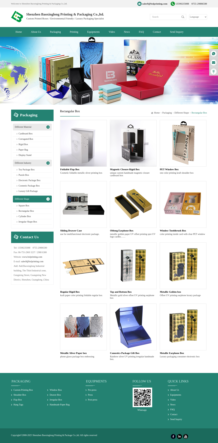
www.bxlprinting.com (32, 257)
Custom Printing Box (23, 390)
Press (90, 395)
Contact (174, 414)
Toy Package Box (27, 169)
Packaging (167, 113)
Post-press (92, 400)
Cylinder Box (25, 216)
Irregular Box (56, 400)
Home (157, 113)
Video (173, 400)
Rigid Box (23, 144)
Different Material (23, 127)
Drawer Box (55, 395)
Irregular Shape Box (28, 222)
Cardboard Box (26, 133)
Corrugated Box (26, 139)
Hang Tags (18, 404)
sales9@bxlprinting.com (154, 3)
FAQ (172, 409)
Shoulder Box (20, 395)
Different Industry (23, 163)
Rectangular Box (26, 211)
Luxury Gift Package (28, 191)
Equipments (96, 381)
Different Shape (22, 199)
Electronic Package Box (30, 180)
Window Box (56, 390)
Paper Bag (23, 150)
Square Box (24, 205)
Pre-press (92, 390)
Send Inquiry (176, 419)
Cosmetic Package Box (29, 186)
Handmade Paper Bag (60, 404)
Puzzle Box (24, 175)
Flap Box (18, 400)
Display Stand (25, 155)
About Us (174, 390)
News (173, 404)
